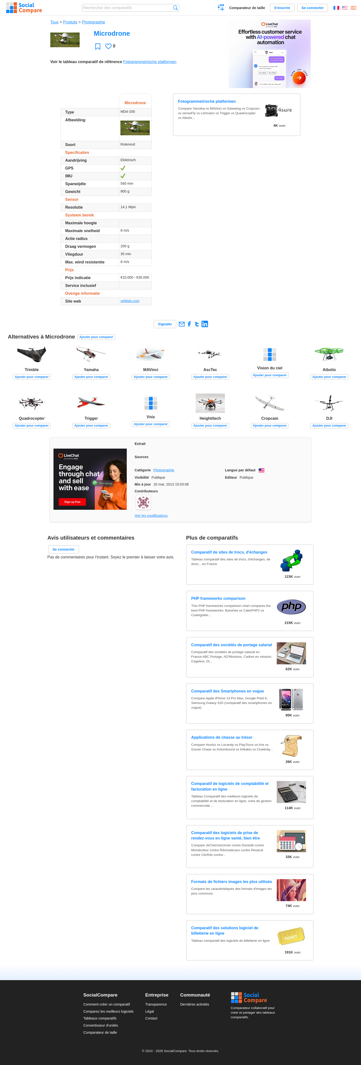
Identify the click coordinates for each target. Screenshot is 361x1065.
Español (353, 8)
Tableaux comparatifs (100, 1018)
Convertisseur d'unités (100, 1025)
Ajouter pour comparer (96, 337)
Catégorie (143, 470)
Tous (54, 22)
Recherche (175, 7)
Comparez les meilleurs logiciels (108, 1011)
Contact (151, 1018)
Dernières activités (194, 1004)
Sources (142, 457)
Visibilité (142, 477)
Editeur (231, 477)
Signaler (165, 324)
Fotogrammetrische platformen (149, 62)
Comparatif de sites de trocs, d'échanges (229, 552)
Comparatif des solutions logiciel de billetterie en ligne (224, 930)
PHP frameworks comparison (218, 598)
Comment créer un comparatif (106, 1004)
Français (336, 8)
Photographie (93, 22)
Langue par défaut (240, 470)
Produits (70, 22)
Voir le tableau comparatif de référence (86, 62)
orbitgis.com (129, 301)
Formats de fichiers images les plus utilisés (231, 882)
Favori (98, 46)
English (345, 8)
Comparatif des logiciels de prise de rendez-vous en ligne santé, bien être (225, 835)
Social (254, 998)
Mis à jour (143, 484)
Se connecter (312, 8)
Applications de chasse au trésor (222, 737)
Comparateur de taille (247, 8)
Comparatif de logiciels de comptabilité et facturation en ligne (230, 786)
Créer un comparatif (221, 8)
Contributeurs (146, 491)
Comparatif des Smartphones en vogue (227, 691)
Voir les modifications (151, 516)
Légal (149, 1011)
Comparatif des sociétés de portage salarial (231, 645)
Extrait (140, 444)
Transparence (156, 1004)
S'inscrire (282, 8)
